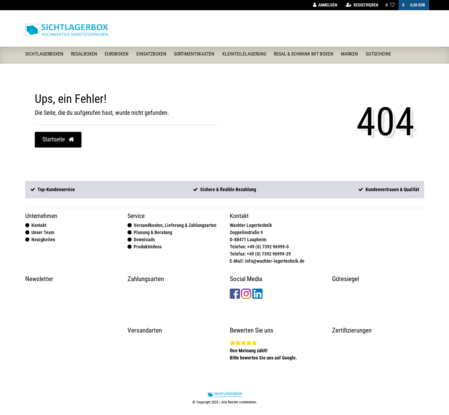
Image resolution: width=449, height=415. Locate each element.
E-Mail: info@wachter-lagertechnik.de (267, 261)
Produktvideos (148, 246)
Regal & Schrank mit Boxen (303, 54)
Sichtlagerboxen (44, 54)
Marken (349, 54)
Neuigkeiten (43, 239)
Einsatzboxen (151, 54)
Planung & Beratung (153, 232)
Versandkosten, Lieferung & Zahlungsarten (175, 225)
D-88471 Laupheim (248, 239)
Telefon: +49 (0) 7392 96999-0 (259, 246)
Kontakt (38, 225)
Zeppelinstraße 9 (246, 232)
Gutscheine (378, 54)
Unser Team (42, 232)
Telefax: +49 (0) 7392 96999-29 (260, 254)
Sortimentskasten (194, 54)
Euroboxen (117, 54)
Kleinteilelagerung (244, 54)
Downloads (144, 239)
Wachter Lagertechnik (251, 225)
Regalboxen (84, 54)
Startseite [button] (58, 139)
